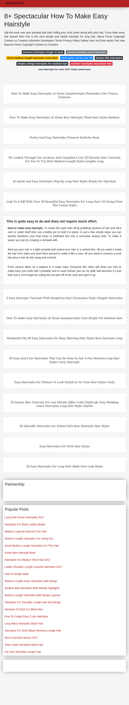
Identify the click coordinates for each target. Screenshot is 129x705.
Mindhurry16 (15, 3)
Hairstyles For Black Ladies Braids (25, 524)
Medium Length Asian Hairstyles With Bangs (31, 581)
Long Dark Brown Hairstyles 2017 (24, 517)
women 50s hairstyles (109, 57)
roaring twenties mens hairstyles (86, 52)
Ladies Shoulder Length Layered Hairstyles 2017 (33, 566)
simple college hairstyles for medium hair (42, 63)
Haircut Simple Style (17, 573)
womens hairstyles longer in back (43, 52)
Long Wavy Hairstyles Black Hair (24, 623)
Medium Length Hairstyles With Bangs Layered (32, 595)
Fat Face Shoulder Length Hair (23, 651)
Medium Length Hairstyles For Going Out (29, 538)
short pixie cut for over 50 (76, 57)
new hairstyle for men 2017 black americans (64, 69)
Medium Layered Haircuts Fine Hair (25, 531)
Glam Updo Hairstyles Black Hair (24, 644)
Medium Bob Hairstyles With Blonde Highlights (32, 588)
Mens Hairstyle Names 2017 (21, 637)
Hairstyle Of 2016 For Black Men (24, 609)
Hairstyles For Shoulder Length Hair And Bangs (33, 602)
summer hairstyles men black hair (91, 63)
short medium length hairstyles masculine (32, 57)
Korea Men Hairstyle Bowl (20, 552)
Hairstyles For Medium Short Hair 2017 (28, 559)
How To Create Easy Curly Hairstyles (26, 616)
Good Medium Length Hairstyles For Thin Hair (32, 545)
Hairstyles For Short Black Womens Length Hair (33, 630)
